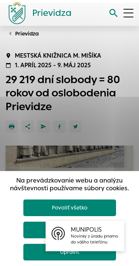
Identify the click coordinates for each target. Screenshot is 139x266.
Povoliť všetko (69, 207)
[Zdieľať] (27, 126)
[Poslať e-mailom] (43, 126)
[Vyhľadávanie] (113, 13)
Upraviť (69, 252)
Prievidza (27, 33)
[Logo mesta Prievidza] (37, 12)
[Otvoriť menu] (128, 13)
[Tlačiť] (12, 126)
